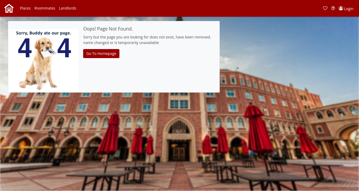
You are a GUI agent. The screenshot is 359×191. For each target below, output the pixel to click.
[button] (25, 8)
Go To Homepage (101, 53)
